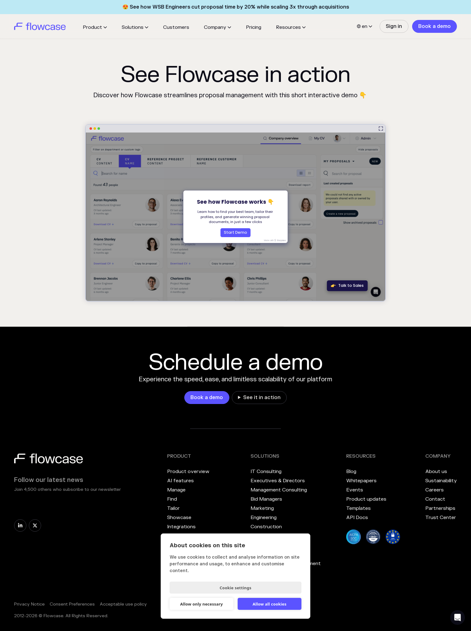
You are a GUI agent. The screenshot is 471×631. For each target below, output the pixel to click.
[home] (40, 26)
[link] (394, 26)
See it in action (262, 397)
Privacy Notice (29, 604)
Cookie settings (235, 588)
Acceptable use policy (123, 604)
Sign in (394, 26)
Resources (288, 27)
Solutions (133, 27)
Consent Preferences (72, 604)
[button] (95, 27)
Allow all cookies (270, 604)
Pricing (253, 27)
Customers (176, 27)
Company (215, 27)
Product (92, 27)
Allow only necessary (201, 604)
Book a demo (434, 26)
